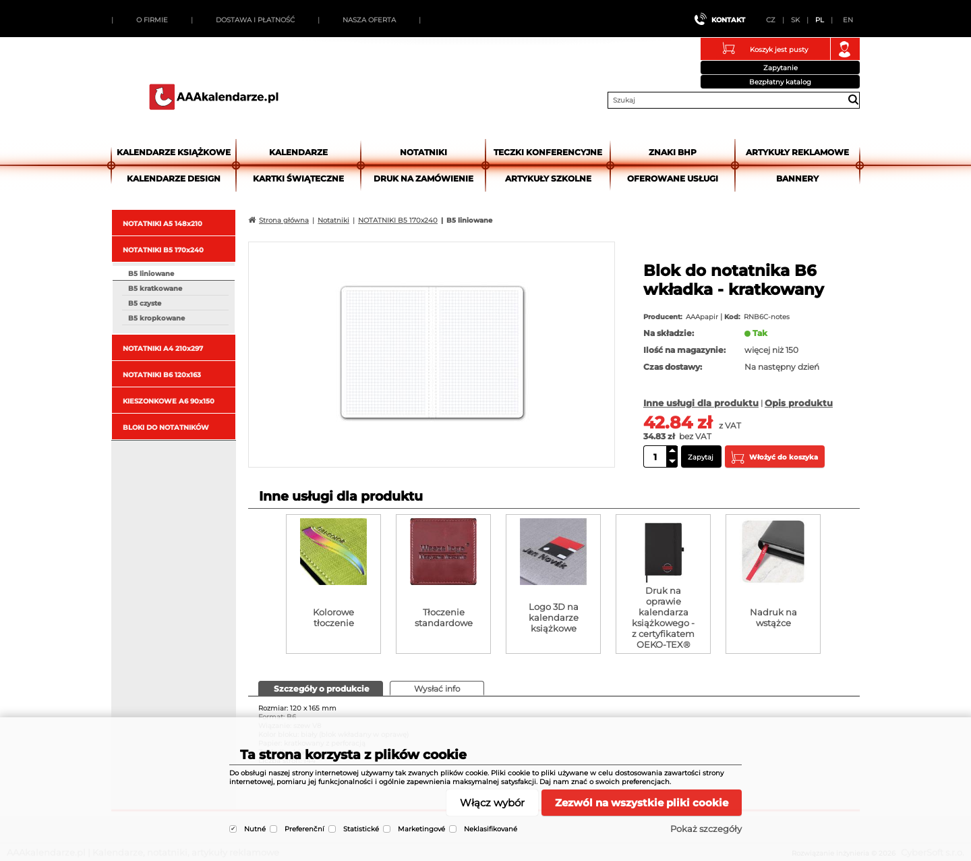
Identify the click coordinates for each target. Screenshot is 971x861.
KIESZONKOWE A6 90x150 (168, 401)
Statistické (361, 829)
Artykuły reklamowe (797, 152)
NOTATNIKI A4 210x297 (163, 348)
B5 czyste (144, 303)
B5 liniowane (151, 273)
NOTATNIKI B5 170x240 (163, 250)
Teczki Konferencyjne (548, 152)
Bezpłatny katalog (780, 82)
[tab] (320, 688)
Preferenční (304, 829)
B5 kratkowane (155, 288)
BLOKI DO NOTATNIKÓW (166, 427)
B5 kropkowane (156, 318)
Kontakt (728, 20)
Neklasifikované (490, 829)
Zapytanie (780, 67)
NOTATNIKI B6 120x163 (162, 374)
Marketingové (421, 829)
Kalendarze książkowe (174, 152)
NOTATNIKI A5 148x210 (162, 223)
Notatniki (423, 152)
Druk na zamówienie (423, 178)
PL (819, 20)
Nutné (255, 829)
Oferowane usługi (672, 178)
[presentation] (320, 688)
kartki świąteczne (298, 178)
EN (848, 20)
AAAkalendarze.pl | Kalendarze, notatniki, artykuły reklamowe (213, 96)
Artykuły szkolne (548, 178)
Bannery (797, 178)
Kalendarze (298, 152)
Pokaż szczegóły (706, 828)
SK (795, 20)
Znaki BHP (673, 152)
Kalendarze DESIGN (173, 178)
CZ (770, 20)
